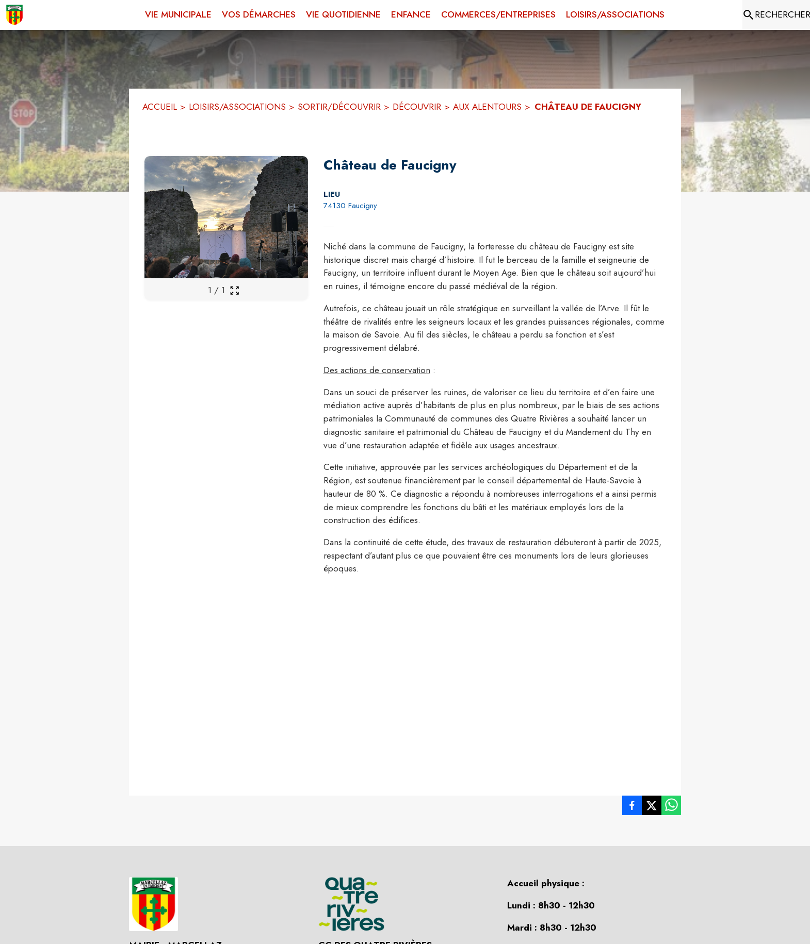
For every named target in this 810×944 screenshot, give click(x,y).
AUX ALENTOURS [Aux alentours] (487, 106)
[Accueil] (14, 15)
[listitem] (632, 807)
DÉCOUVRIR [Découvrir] (417, 106)
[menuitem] (178, 13)
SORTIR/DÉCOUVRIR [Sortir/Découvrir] (339, 106)
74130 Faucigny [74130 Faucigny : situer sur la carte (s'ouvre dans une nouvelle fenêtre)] (350, 205)
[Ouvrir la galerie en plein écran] (234, 290)
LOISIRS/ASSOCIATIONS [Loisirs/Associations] (237, 106)
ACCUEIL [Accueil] (159, 106)
